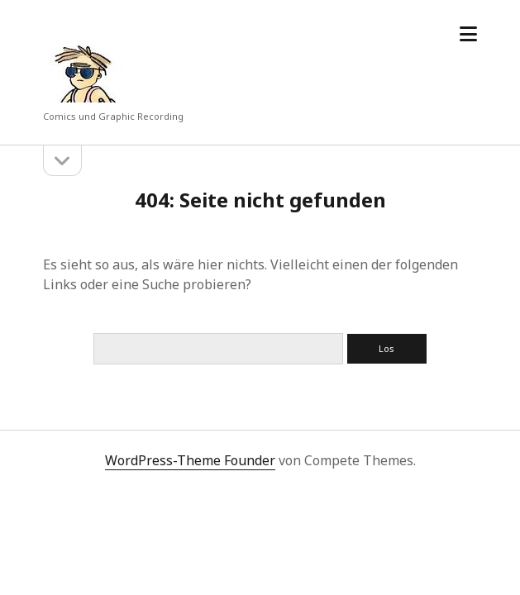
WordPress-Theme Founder (190, 460)
